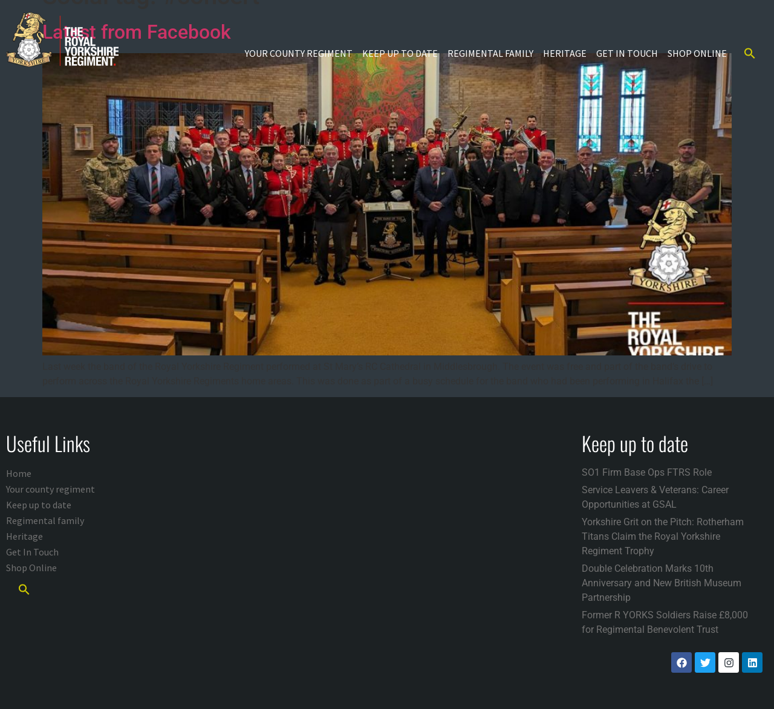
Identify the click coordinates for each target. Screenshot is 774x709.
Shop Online (697, 53)
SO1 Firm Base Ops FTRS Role (647, 472)
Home (18, 473)
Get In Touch (627, 53)
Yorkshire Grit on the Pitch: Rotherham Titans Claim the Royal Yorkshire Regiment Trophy (663, 536)
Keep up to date (400, 53)
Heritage (565, 53)
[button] (750, 53)
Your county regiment (299, 53)
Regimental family (490, 53)
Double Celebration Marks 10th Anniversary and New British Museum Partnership (661, 583)
